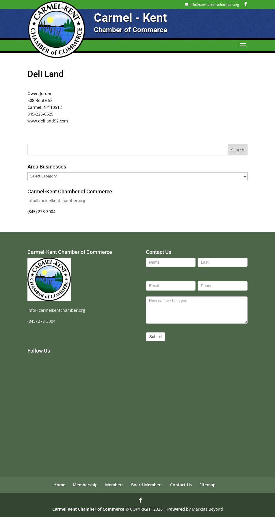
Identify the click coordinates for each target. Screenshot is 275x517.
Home (59, 484)
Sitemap (207, 484)
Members (114, 484)
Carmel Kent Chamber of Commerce (88, 509)
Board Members (147, 484)
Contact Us (181, 484)
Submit (155, 336)
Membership (85, 484)
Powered (176, 509)
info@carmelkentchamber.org (56, 200)
